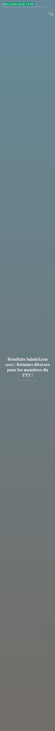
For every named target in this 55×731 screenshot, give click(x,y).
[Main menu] (51, 14)
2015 (18, 354)
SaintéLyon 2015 (31, 354)
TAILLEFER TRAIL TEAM (18, 4)
